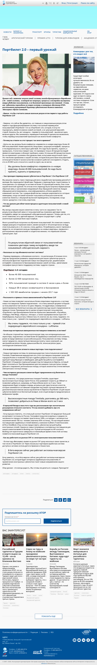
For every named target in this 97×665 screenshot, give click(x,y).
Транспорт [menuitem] (37, 32)
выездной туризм (56, 591)
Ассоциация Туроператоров (11, 2)
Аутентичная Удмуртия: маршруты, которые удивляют (82, 264)
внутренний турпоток (33, 600)
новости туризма (86, 595)
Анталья (5, 608)
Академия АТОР (78, 38)
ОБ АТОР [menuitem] (89, 32)
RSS (47, 632)
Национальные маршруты (84, 189)
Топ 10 (77, 198)
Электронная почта (11, 517)
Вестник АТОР (80, 171)
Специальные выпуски (83, 162)
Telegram (59, 3)
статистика (35, 473)
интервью (15, 473)
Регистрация (74, 3)
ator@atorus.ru (19, 651)
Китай (65, 591)
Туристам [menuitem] (57, 32)
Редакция (31, 632)
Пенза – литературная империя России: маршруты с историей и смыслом (82, 252)
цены (66, 594)
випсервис (6, 473)
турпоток (12, 603)
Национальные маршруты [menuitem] (70, 32)
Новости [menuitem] (7, 32)
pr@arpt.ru (23, 653)
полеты (28, 473)
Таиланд (53, 594)
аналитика (15, 605)
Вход (65, 3)
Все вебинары (82, 308)
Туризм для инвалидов (57, 38)
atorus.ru (44, 663)
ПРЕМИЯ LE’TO (38, 38)
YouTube (48, 3)
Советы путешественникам (84, 180)
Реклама (40, 632)
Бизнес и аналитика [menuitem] (18, 32)
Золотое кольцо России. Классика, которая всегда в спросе (83, 300)
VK (51, 3)
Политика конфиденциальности (13, 632)
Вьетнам (60, 594)
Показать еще (48, 616)
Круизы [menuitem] (47, 32)
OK (55, 3)
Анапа (29, 595)
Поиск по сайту (88, 3)
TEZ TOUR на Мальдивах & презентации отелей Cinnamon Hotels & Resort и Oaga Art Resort (83, 288)
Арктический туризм (20, 38)
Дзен (44, 3)
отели (22, 473)
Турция (5, 603)
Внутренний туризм (33, 598)
